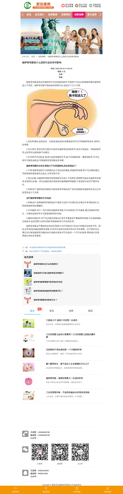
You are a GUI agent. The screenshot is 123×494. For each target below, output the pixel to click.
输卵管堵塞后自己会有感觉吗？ (46, 264)
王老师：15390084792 (40, 432)
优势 (71, 311)
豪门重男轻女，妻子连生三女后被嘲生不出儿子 (67, 364)
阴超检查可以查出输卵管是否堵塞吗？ (49, 273)
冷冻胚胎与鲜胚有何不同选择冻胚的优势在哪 (47, 247)
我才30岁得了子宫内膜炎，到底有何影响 (45, 251)
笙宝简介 (39, 14)
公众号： (34, 438)
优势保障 (79, 14)
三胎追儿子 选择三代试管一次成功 (61, 320)
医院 (90, 311)
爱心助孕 (92, 14)
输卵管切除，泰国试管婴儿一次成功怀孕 (64, 378)
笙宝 (29, 14)
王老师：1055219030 (39, 470)
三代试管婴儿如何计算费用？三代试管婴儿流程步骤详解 (70, 335)
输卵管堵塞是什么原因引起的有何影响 (63, 57)
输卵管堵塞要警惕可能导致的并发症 (48, 282)
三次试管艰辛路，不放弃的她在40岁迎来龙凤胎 (67, 392)
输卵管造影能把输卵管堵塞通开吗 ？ (48, 291)
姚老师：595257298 (39, 473)
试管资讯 (65, 14)
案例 (32, 311)
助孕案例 (52, 14)
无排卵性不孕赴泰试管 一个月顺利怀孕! (64, 350)
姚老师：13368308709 (40, 435)
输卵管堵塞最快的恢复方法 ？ (46, 300)
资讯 (51, 311)
